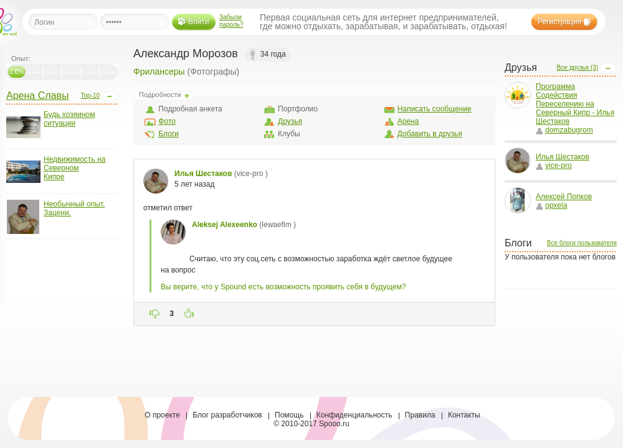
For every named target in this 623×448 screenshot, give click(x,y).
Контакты (464, 415)
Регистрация (559, 21)
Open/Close (110, 96)
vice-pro (554, 165)
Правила (420, 415)
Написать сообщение (434, 109)
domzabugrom (564, 130)
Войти (198, 21)
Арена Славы (37, 95)
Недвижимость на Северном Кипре (74, 168)
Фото (167, 121)
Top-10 (90, 95)
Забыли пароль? (231, 21)
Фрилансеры (159, 72)
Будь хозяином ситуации (69, 119)
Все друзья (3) (577, 67)
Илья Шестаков (562, 156)
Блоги (168, 133)
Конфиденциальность (354, 415)
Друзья (290, 121)
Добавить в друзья (429, 133)
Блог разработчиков (227, 415)
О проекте (162, 415)
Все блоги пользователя (582, 243)
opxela (551, 205)
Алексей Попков (564, 196)
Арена (408, 121)
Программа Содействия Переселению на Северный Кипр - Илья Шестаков (575, 104)
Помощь (289, 415)
